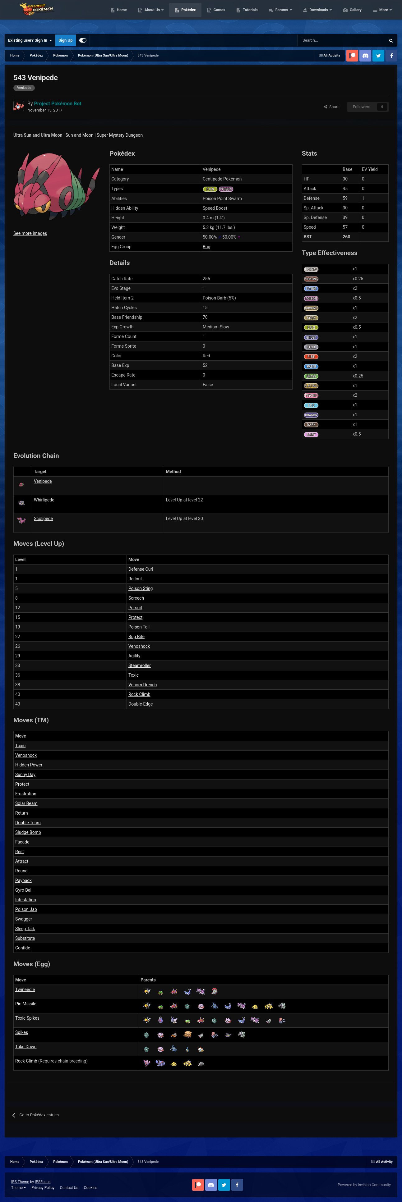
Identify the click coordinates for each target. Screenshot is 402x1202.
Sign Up (65, 40)
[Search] (319, 40)
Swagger (23, 918)
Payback (23, 880)
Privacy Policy (42, 1188)
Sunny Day (25, 774)
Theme (18, 1188)
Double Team (28, 822)
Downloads (349, 15)
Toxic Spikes (27, 1018)
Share (332, 106)
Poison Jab (26, 909)
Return (21, 813)
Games (249, 15)
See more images (30, 233)
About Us (182, 15)
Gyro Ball (23, 890)
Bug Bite (136, 636)
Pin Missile (25, 1003)
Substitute (25, 938)
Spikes (21, 1032)
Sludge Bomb (28, 832)
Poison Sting (140, 588)
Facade (22, 841)
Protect (135, 617)
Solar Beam (26, 803)
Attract (21, 861)
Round (21, 870)
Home (151, 15)
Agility (134, 655)
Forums (311, 15)
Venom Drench (142, 684)
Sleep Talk (25, 928)
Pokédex (218, 15)
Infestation (25, 899)
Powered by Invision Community (364, 1185)
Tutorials (279, 15)
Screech (136, 598)
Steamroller (139, 665)
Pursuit (135, 607)
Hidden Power (28, 764)
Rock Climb (139, 694)
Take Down (25, 1046)
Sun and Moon (80, 135)
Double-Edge (140, 704)
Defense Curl (140, 569)
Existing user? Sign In (30, 40)
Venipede (43, 481)
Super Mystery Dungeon (120, 135)
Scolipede (43, 518)
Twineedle (25, 989)
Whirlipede (44, 499)
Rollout (135, 578)
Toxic (133, 675)
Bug (206, 246)
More (383, 15)
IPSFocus (42, 1182)
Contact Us (69, 1188)
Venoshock (139, 646)
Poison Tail (139, 626)
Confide (22, 947)
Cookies (90, 1188)
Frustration (25, 793)
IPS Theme (20, 1182)
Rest (19, 851)
